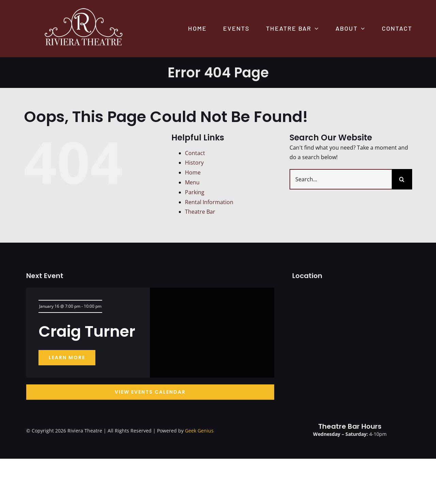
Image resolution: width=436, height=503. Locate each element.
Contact (195, 153)
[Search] (402, 179)
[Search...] (341, 179)
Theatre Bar (200, 211)
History (194, 162)
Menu (192, 182)
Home (193, 172)
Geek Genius (199, 430)
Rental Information (209, 202)
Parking (194, 192)
